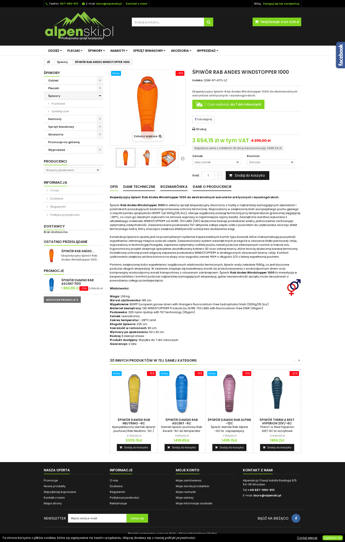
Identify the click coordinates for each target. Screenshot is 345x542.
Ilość (195, 175)
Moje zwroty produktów (192, 486)
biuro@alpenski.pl (109, 4)
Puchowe (58, 104)
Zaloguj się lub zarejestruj (281, 4)
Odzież (53, 50)
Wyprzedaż (206, 50)
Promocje (54, 270)
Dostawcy (54, 226)
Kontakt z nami (54, 498)
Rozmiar (254, 156)
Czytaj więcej (307, 538)
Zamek (198, 156)
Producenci (55, 161)
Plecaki (73, 50)
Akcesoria (180, 50)
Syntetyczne (60, 111)
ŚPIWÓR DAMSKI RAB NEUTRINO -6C (134, 421)
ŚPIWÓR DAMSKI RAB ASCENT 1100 (77, 282)
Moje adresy (185, 498)
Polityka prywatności (65, 215)
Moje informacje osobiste (194, 503)
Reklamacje (118, 503)
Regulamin (58, 207)
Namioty (117, 50)
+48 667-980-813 (261, 490)
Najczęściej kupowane (60, 492)
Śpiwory (95, 50)
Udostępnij (203, 119)
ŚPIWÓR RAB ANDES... (77, 251)
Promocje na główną (64, 142)
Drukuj (201, 129)
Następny (182, 158)
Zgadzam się (332, 538)
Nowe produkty (55, 486)
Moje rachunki (186, 492)
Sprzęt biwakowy (148, 50)
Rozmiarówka (173, 186)
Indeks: (197, 80)
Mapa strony (53, 503)
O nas (54, 190)
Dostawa (56, 198)
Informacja (55, 182)
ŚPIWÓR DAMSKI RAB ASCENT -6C (181, 421)
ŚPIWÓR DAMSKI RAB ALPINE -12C (229, 421)
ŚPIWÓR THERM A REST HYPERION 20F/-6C (277, 421)
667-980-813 (69, 4)
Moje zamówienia (188, 480)
